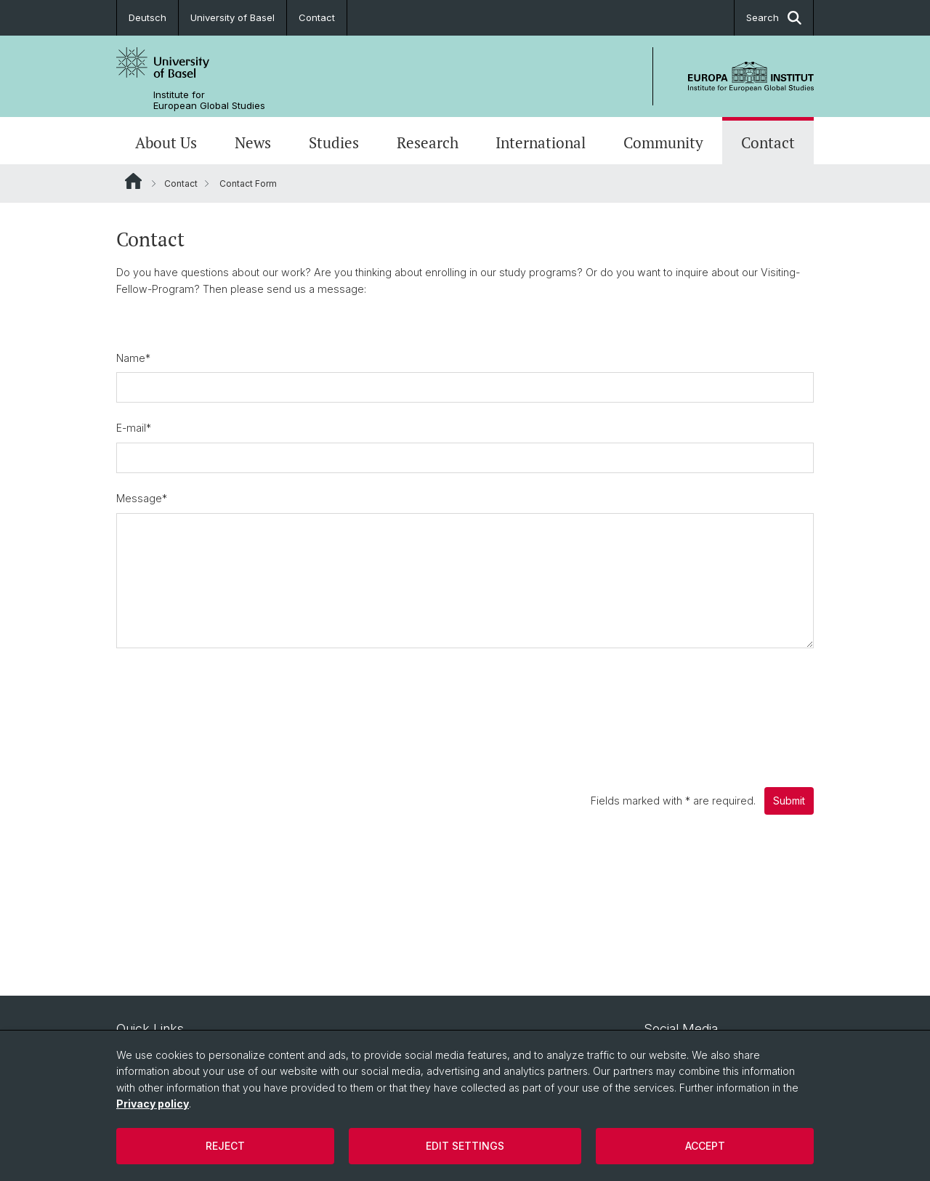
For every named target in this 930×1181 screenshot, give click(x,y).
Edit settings (465, 1146)
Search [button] (773, 18)
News (253, 142)
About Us (166, 142)
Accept (705, 1146)
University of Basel (232, 17)
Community (663, 142)
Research (427, 142)
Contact (317, 17)
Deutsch (147, 17)
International (541, 142)
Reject (225, 1146)
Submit (789, 800)
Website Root (133, 181)
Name (133, 358)
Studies (334, 142)
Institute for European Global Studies (209, 100)
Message (141, 498)
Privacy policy (152, 1103)
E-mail (133, 428)
